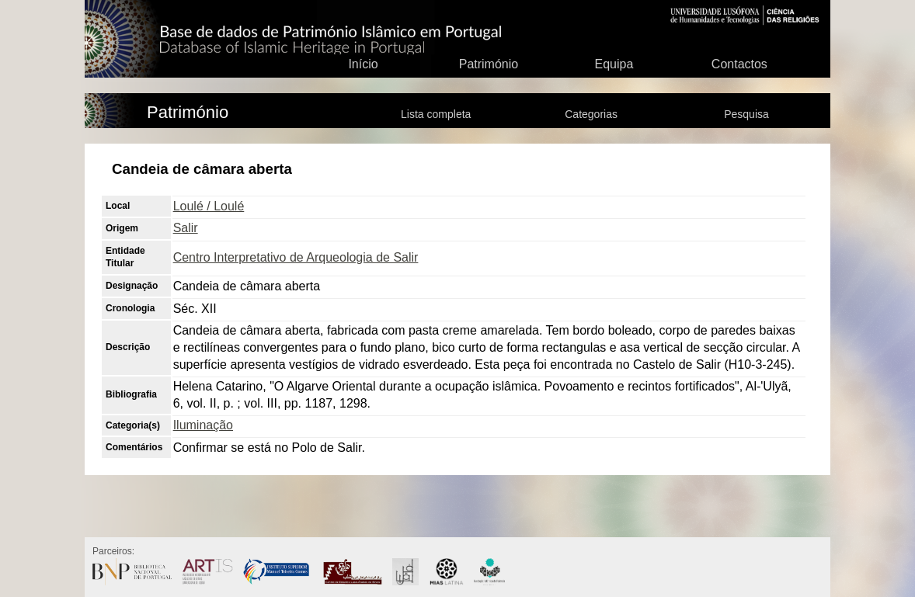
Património (488, 64)
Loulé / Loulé (209, 206)
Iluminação (203, 425)
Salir (185, 227)
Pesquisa (746, 114)
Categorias (591, 114)
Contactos (739, 64)
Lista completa (436, 114)
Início (362, 64)
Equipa (613, 64)
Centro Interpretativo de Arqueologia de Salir (296, 257)
